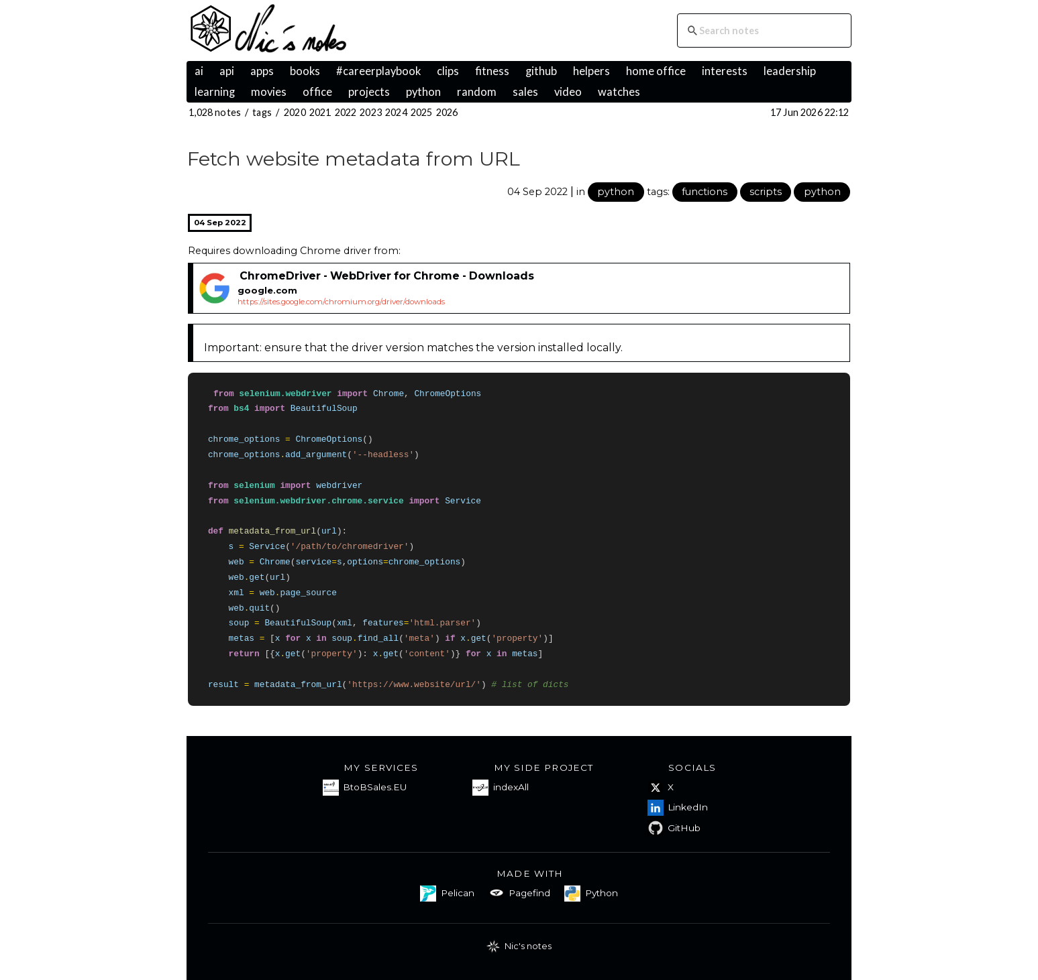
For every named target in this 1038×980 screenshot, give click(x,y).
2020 (295, 112)
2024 (396, 112)
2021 (320, 112)
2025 (422, 112)
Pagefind (519, 893)
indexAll (500, 788)
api (226, 71)
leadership (790, 71)
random (477, 92)
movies (269, 92)
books (305, 71)
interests (724, 71)
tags (262, 112)
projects (369, 92)
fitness (492, 71)
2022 (346, 112)
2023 (371, 112)
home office (656, 71)
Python (590, 893)
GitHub (673, 828)
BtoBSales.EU (365, 788)
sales (525, 92)
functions (704, 192)
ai (199, 71)
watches (619, 92)
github (541, 71)
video (568, 92)
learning (215, 92)
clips (448, 71)
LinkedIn (677, 808)
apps (262, 71)
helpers (591, 71)
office (317, 92)
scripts (765, 192)
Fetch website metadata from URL (353, 158)
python (423, 92)
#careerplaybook (378, 71)
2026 (447, 112)
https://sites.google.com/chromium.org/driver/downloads (341, 301)
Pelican (447, 893)
